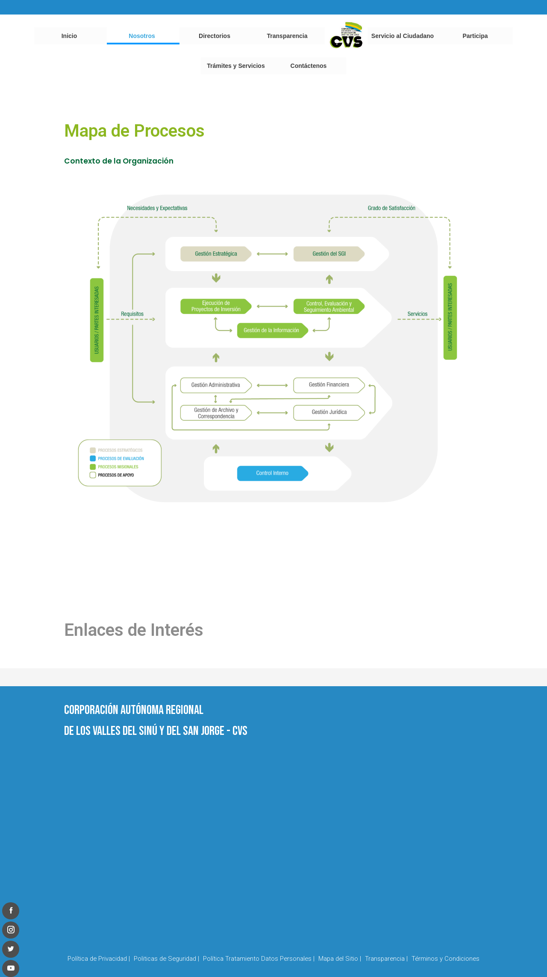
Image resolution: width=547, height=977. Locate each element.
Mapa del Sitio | (339, 958)
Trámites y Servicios (236, 65)
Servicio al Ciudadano (402, 35)
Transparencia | (386, 958)
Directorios (214, 35)
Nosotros (142, 35)
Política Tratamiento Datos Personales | (259, 958)
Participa (475, 35)
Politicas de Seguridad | (166, 958)
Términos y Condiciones (445, 958)
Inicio (69, 35)
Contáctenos (309, 65)
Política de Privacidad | (99, 958)
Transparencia (287, 35)
